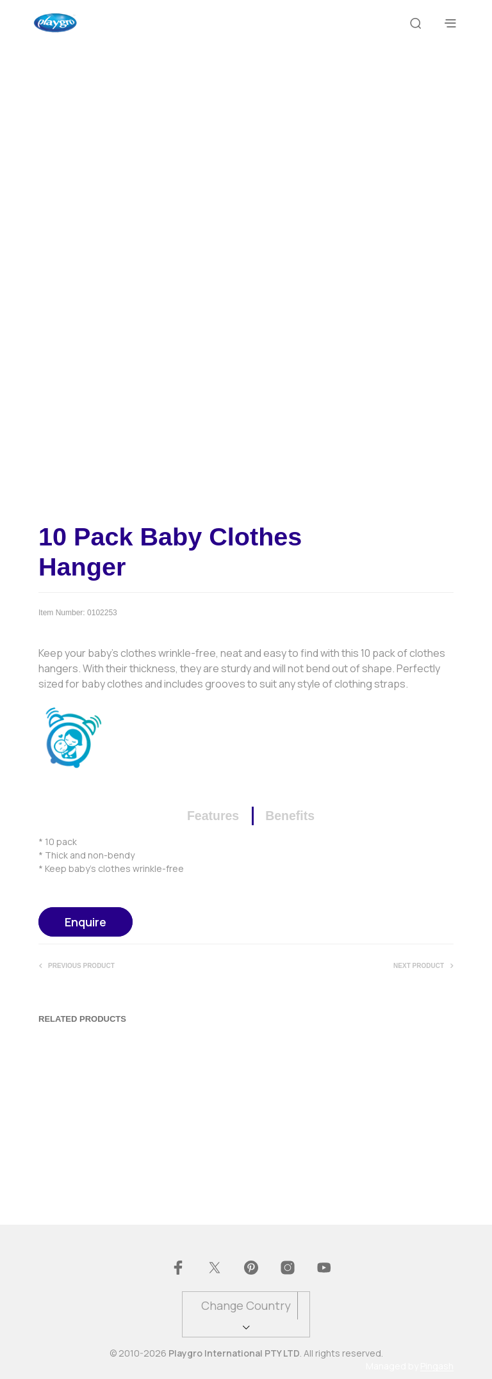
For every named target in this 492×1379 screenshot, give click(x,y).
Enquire (85, 922)
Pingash (437, 1366)
